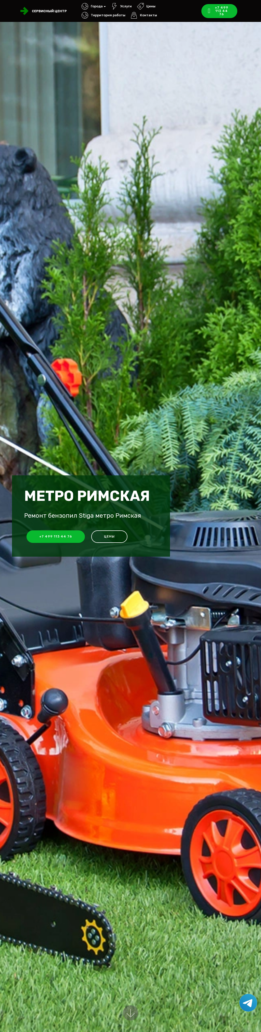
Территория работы (103, 15)
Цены (146, 6)
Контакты (144, 15)
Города (92, 6)
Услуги (121, 6)
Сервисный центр (49, 11)
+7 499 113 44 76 (218, 11)
